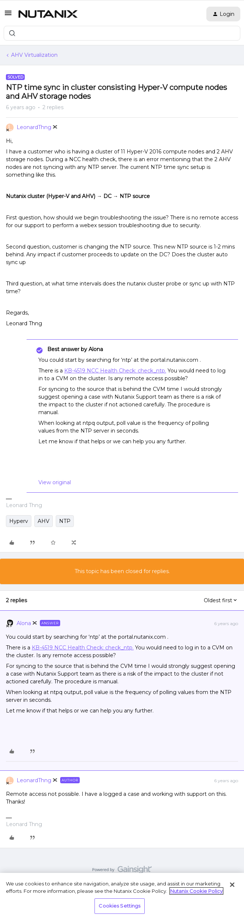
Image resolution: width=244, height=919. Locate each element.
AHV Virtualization (34, 55)
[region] (122, 896)
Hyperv (18, 521)
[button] (8, 15)
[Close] (232, 885)
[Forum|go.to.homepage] (48, 14)
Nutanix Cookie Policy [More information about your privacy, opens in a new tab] (196, 891)
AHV (43, 521)
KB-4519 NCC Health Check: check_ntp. (115, 370)
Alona (24, 623)
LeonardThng (34, 127)
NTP (65, 521)
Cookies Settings (119, 906)
